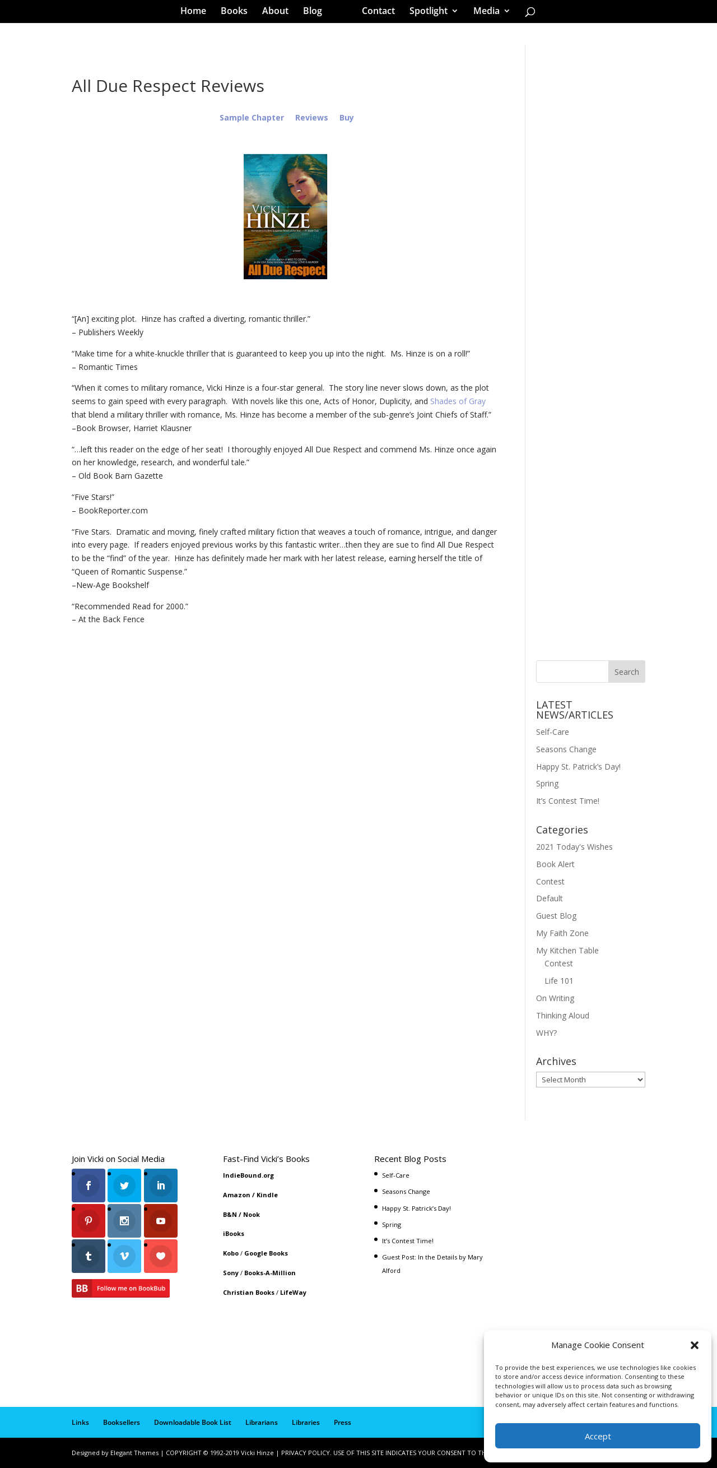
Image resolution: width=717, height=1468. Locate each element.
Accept (598, 1436)
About (279, 13)
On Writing (555, 998)
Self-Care (552, 731)
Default (549, 898)
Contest (550, 881)
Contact (374, 13)
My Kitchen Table (567, 950)
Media (482, 13)
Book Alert (555, 864)
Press (342, 1422)
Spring (547, 783)
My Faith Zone (562, 933)
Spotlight (425, 13)
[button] (694, 1345)
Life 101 (559, 980)
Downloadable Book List (192, 1422)
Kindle (267, 1195)
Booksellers (121, 1422)
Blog (316, 13)
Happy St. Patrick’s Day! (578, 766)
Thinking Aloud (562, 1015)
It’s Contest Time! (567, 800)
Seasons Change (566, 749)
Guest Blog (556, 915)
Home (197, 13)
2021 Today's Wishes (574, 846)
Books (238, 13)
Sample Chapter (252, 117)
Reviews (311, 117)
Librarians (261, 1422)
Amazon (236, 1195)
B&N (230, 1214)
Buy (346, 117)
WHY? (546, 1032)
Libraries (306, 1422)
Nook (251, 1214)
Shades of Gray (458, 401)
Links (80, 1422)
